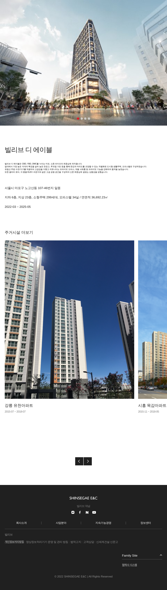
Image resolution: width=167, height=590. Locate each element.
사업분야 (61, 522)
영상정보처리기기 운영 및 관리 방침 (47, 542)
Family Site (129, 555)
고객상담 (88, 542)
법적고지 (75, 542)
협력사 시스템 (129, 565)
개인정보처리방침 (14, 542)
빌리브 (9, 534)
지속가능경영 (103, 522)
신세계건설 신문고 (107, 542)
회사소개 (21, 522)
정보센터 (145, 522)
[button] (78, 118)
